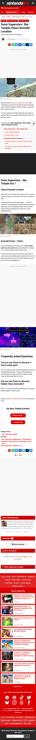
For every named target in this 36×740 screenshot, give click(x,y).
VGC (6, 723)
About (8, 576)
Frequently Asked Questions (13, 138)
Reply (26, 532)
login (25, 556)
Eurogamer (31, 720)
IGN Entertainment (27, 708)
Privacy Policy (16, 580)
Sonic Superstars (12, 21)
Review (11, 445)
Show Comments (18, 544)
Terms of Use (27, 580)
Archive (16, 583)
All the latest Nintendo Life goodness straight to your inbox (18, 731)
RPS (29, 723)
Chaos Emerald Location (12, 132)
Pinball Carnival (18, 415)
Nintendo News (17, 720)
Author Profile (10, 532)
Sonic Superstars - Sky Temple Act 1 (16, 129)
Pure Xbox (19, 717)
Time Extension (29, 717)
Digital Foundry (6, 720)
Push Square (11, 717)
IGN (25, 720)
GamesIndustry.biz (16, 723)
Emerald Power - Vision (12, 135)
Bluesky (20, 532)
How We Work (21, 576)
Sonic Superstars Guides (18, 16)
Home (3, 16)
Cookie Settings (26, 583)
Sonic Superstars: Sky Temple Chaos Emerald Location (15, 28)
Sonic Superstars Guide (21, 103)
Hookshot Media (11, 708)
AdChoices (17, 710)
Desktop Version (18, 586)
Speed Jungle (18, 422)
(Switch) (9, 434)
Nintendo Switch (23, 21)
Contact (7, 580)
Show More (18, 686)
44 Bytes (10, 710)
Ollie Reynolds (11, 39)
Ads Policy (9, 583)
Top (3, 576)
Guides (8, 16)
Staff (13, 576)
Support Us (31, 576)
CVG (25, 723)
